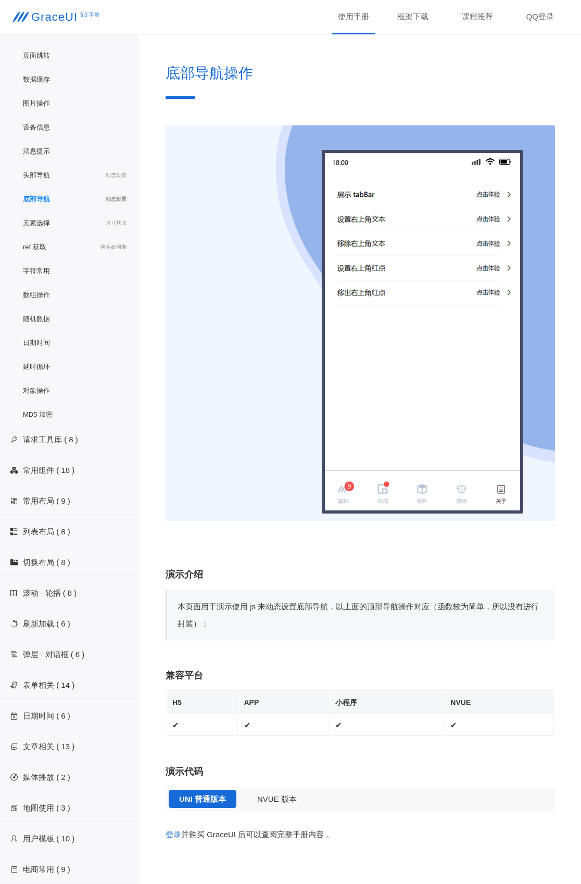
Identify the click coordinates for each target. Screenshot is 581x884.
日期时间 (36, 343)
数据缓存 (36, 79)
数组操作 (36, 295)
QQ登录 (540, 16)
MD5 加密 (38, 414)
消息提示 (36, 151)
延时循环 (36, 366)
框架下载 (412, 16)
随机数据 (36, 319)
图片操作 (36, 103)
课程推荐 (477, 16)
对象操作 (36, 390)
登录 (173, 834)
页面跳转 (36, 55)
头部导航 (75, 175)
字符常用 (36, 271)
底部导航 (75, 199)
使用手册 (353, 16)
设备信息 (36, 127)
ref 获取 (75, 247)
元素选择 (75, 223)
